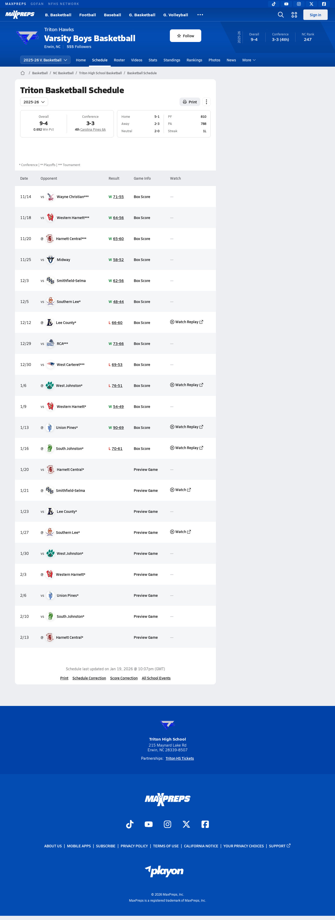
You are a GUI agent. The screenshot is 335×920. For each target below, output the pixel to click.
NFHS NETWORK (63, 4)
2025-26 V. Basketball (45, 59)
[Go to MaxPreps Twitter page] (186, 824)
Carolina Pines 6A (93, 129)
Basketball (40, 73)
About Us (53, 845)
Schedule (100, 59)
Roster (119, 59)
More (248, 59)
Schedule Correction (89, 678)
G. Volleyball (175, 15)
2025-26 (34, 101)
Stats (153, 59)
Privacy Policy (134, 845)
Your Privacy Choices (244, 845)
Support (280, 845)
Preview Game (145, 469)
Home (81, 59)
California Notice (201, 845)
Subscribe (105, 845)
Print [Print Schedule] (190, 101)
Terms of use (166, 845)
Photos (214, 59)
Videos (136, 59)
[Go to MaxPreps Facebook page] (205, 824)
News (231, 59)
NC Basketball (63, 73)
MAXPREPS (15, 4)
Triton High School (167, 729)
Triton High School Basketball (100, 73)
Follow (185, 35)
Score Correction (124, 678)
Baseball (112, 15)
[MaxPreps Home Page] (22, 73)
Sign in (315, 14)
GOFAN (37, 4)
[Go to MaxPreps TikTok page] (130, 824)
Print (64, 678)
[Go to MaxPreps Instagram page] (167, 824)
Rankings (194, 59)
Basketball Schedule (142, 73)
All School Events (156, 678)
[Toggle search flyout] (281, 15)
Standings (172, 59)
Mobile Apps (79, 845)
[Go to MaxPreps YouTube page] (148, 824)
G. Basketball (142, 15)
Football (87, 15)
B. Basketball (58, 15)
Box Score (141, 196)
